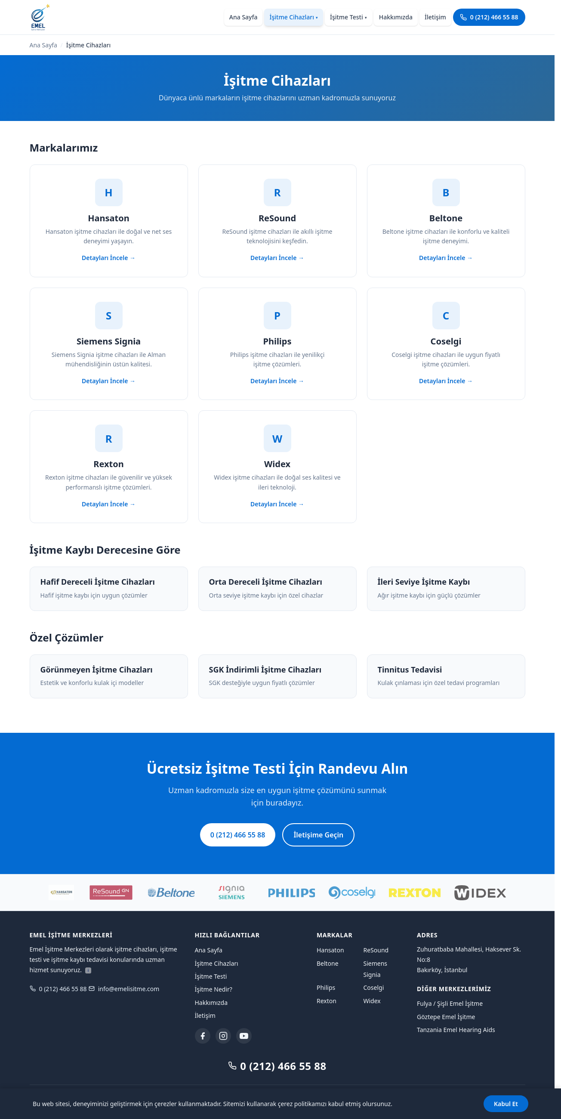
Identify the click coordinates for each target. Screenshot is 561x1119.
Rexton (326, 1001)
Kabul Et (506, 1104)
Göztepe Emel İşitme (446, 1017)
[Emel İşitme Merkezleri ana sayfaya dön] (40, 17)
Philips (326, 987)
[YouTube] (244, 1036)
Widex (371, 1001)
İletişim (435, 17)
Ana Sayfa (243, 17)
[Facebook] (202, 1036)
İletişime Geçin (318, 835)
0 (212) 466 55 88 (489, 17)
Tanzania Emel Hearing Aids (456, 1030)
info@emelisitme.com (124, 989)
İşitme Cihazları (293, 17)
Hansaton (330, 950)
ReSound (375, 950)
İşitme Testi (348, 17)
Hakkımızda (396, 17)
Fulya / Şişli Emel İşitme (450, 1003)
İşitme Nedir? (213, 989)
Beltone (328, 963)
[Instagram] (223, 1036)
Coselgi (373, 987)
